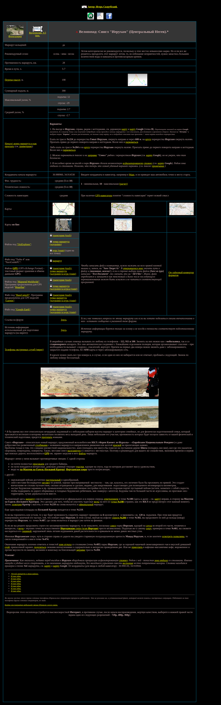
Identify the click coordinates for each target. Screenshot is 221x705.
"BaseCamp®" (22, 295)
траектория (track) (62, 235)
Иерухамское (67, 528)
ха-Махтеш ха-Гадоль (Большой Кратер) (42, 469)
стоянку (148, 163)
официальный (86, 504)
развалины (178, 536)
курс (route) (59, 250)
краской (117, 445)
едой (7, 547)
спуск (149, 525)
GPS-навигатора (103, 195)
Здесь (64, 319)
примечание (25, 146)
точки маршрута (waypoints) (60, 243)
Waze (131, 174)
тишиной (27, 531)
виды (96, 501)
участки (80, 466)
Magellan (19, 287)
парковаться (132, 142)
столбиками (41, 445)
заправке (92, 155)
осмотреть (167, 536)
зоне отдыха (65, 544)
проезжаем (38, 464)
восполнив (128, 563)
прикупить (137, 547)
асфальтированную (133, 163)
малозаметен (74, 450)
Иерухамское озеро (76, 469)
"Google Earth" (23, 309)
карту (124, 129)
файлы (82, 453)
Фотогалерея (15, 36)
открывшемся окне (133, 268)
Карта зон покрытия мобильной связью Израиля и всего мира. (31, 605)
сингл (113, 525)
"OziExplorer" (24, 244)
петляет (46, 482)
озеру (148, 528)
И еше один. (16, 576)
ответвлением (111, 499)
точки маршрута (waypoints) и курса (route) (63, 287)
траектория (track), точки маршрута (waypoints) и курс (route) (63, 271)
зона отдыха (161, 560)
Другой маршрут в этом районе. (25, 574)
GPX (15, 268)
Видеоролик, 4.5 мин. (37, 34)
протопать (47, 437)
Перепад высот (12, 80)
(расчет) (123, 184)
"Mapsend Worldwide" (28, 281)
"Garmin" (9, 300)
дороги (119, 517)
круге (148, 139)
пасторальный (53, 480)
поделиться (40, 547)
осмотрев (17, 504)
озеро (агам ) (87, 528)
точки (117, 501)
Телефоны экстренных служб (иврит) (24, 349)
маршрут (57, 260)
